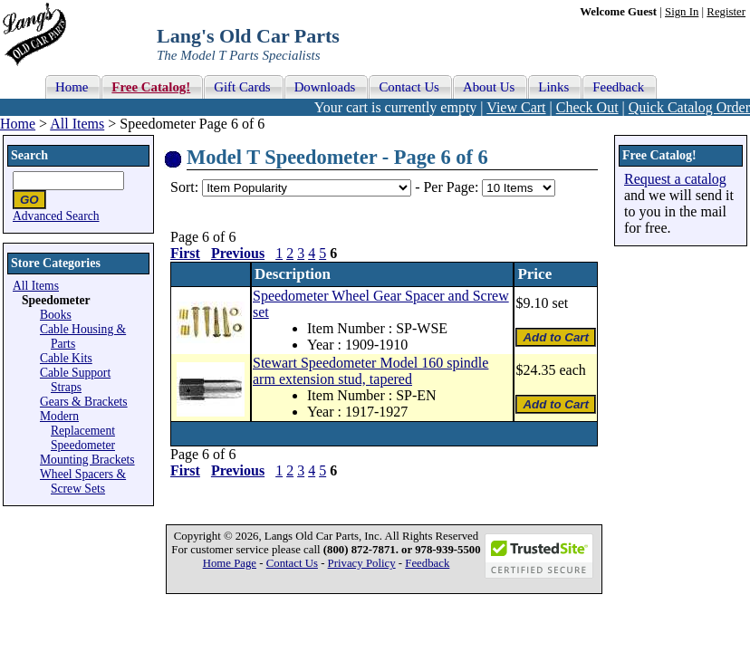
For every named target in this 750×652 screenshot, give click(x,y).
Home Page (229, 563)
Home (17, 123)
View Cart (515, 107)
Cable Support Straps (75, 380)
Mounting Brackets (87, 459)
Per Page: (452, 187)
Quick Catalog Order (689, 107)
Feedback (427, 563)
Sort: (184, 187)
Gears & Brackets (84, 401)
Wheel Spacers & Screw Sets (83, 481)
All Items (77, 123)
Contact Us (292, 563)
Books (56, 314)
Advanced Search (56, 216)
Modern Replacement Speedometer (77, 430)
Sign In (681, 11)
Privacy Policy (362, 563)
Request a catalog (675, 179)
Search (29, 155)
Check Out (587, 107)
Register (726, 11)
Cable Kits (66, 358)
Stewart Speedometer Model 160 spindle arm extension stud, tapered (370, 371)
